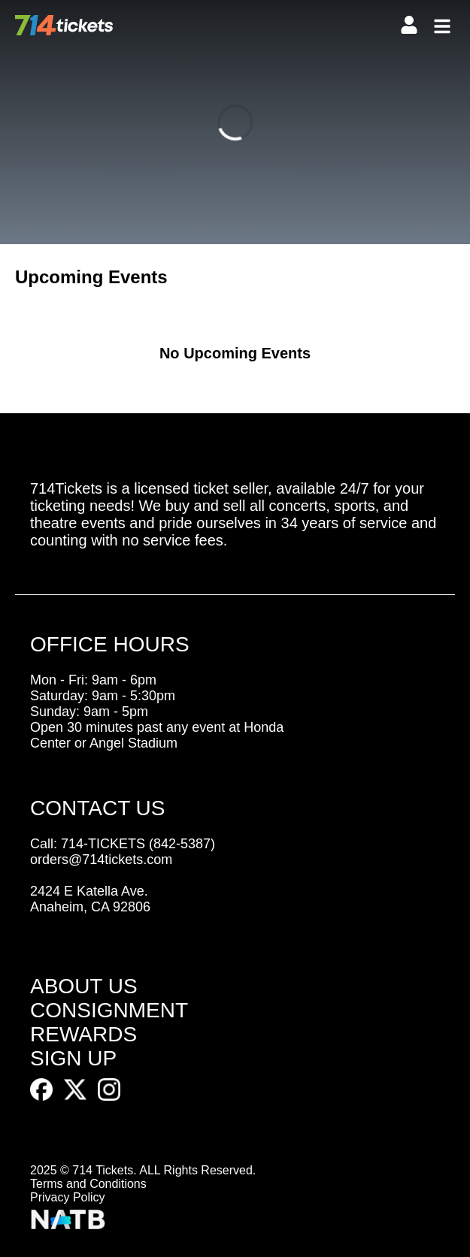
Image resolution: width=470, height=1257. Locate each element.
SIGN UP (73, 1058)
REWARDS (83, 1034)
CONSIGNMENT (109, 1010)
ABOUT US (84, 986)
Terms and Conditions (88, 1183)
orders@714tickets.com (101, 859)
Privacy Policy (67, 1197)
